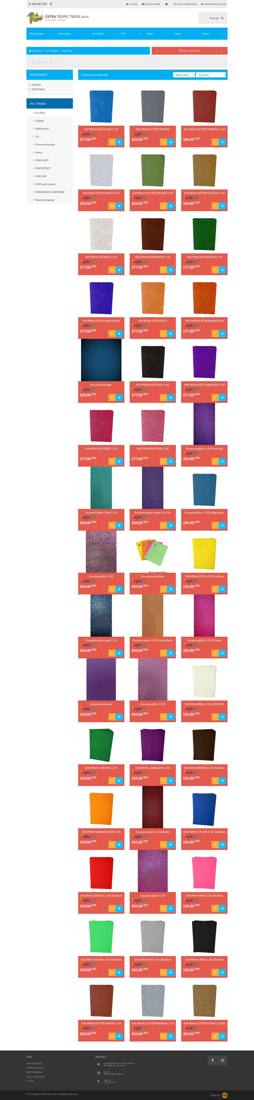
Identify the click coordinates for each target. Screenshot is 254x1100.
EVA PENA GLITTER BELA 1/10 (101, 193)
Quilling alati (41, 128)
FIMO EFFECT (42, 168)
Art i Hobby (50, 50)
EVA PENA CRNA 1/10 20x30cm (204, 959)
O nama (30, 1081)
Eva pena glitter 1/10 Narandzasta (153, 640)
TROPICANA (36, 89)
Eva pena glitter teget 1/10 (101, 640)
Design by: (215, 1095)
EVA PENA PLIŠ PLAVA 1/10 (101, 129)
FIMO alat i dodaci (44, 184)
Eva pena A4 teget (101, 384)
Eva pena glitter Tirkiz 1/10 (101, 512)
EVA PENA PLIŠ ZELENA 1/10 (204, 257)
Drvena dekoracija (44, 144)
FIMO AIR (39, 176)
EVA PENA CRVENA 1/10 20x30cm (101, 895)
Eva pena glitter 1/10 (101, 576)
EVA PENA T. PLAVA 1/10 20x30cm (204, 831)
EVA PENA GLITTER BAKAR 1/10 (101, 1023)
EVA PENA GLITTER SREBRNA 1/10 (153, 1023)
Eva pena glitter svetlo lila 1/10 (153, 512)
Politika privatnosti (35, 1067)
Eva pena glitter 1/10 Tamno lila (204, 448)
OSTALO (34, 85)
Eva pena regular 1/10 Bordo (153, 831)
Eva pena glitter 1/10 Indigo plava (204, 512)
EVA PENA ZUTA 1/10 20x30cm (204, 576)
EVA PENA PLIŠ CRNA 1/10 (153, 384)
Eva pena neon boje (152, 576)
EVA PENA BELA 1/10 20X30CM (204, 704)
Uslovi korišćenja (189, 50)
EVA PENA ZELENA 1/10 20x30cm (101, 959)
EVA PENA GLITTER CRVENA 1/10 (204, 129)
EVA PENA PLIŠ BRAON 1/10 (152, 257)
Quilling (38, 120)
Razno (37, 152)
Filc (36, 136)
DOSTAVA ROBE (34, 1072)
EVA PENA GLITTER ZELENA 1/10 (153, 193)
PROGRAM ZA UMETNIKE (49, 191)
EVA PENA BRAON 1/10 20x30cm (204, 767)
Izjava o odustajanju (35, 1076)
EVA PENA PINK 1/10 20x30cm (204, 895)
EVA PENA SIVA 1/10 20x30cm (152, 959)
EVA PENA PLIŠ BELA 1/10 (101, 257)
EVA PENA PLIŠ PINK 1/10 (152, 448)
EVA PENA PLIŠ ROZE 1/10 (101, 448)
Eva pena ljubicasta (101, 704)
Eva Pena (65, 50)
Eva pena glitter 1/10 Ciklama (204, 640)
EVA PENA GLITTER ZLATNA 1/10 (204, 193)
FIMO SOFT (41, 160)
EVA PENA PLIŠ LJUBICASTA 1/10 (204, 384)
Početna (35, 50)
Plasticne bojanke (43, 199)
